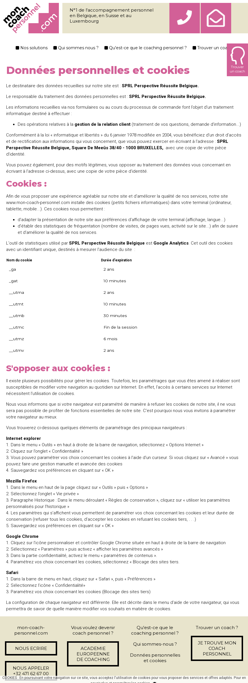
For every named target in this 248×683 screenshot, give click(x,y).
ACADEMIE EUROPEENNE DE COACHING (93, 654)
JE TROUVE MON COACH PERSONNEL (217, 648)
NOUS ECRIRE (31, 648)
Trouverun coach (237, 59)
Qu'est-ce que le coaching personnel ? (145, 47)
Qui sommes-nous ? (155, 644)
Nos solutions (32, 47)
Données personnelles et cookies (155, 657)
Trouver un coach (212, 47)
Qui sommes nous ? (76, 47)
